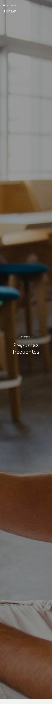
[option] (26, 345)
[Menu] (46, 9)
